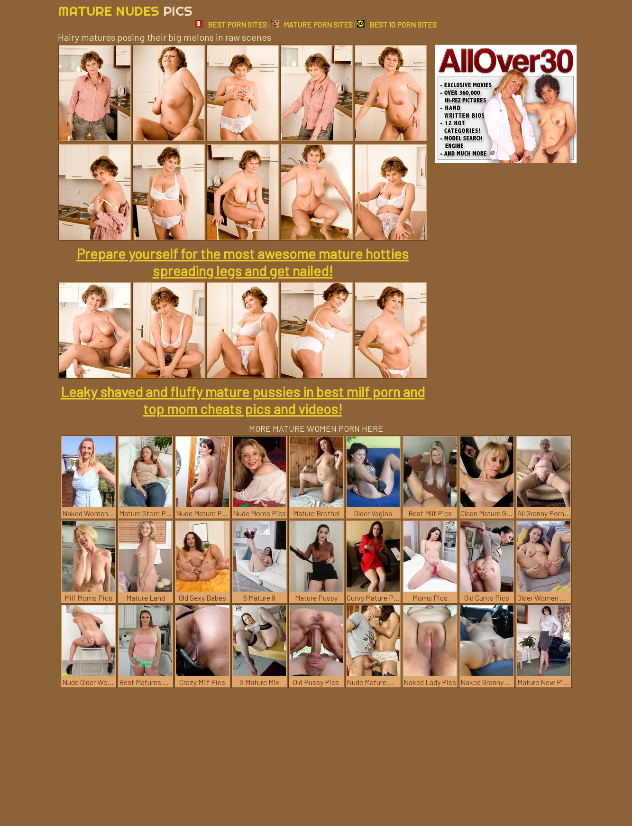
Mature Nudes (125, 10)
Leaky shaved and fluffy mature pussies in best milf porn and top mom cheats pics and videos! (243, 400)
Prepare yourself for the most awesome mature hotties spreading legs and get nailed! (242, 262)
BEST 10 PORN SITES (397, 24)
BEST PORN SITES (231, 24)
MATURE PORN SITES (312, 24)
